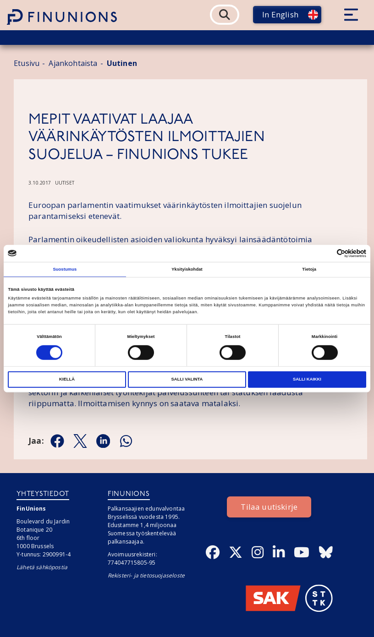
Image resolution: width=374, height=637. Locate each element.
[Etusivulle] (62, 17)
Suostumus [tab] (65, 269)
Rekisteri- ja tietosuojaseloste (146, 575)
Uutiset (64, 183)
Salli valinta (187, 379)
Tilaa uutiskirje (269, 506)
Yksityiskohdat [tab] (186, 269)
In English (280, 14)
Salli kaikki (307, 379)
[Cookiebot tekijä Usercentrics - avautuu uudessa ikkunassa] (326, 253)
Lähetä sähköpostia (41, 567)
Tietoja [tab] (309, 269)
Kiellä (67, 379)
